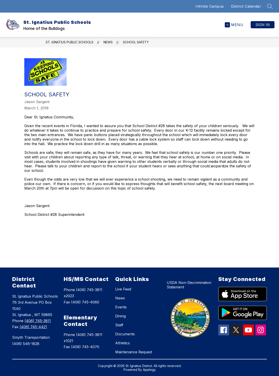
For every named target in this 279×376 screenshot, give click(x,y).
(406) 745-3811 (38, 320)
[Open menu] (234, 25)
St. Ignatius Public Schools (69, 42)
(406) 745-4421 (33, 327)
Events (121, 307)
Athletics (122, 343)
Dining (120, 316)
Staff (119, 325)
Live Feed (123, 289)
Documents (125, 334)
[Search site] (270, 6)
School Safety (136, 42)
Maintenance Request (133, 352)
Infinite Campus (210, 6)
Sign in (262, 24)
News (108, 42)
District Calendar (246, 6)
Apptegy (149, 370)
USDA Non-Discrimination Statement (189, 284)
